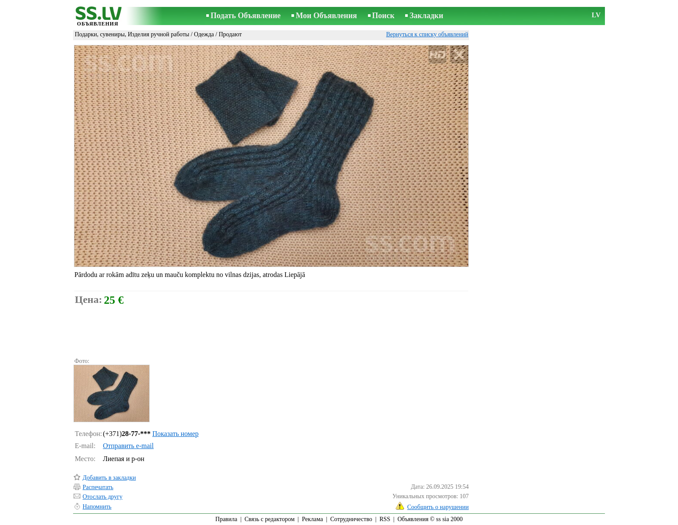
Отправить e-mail (128, 445)
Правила (226, 519)
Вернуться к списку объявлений (427, 34)
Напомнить (97, 506)
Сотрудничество (351, 519)
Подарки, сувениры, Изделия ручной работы (132, 34)
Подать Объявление (246, 15)
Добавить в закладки (109, 477)
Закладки (426, 15)
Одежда (204, 34)
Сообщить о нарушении (438, 507)
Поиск (383, 15)
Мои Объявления (326, 15)
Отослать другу (102, 496)
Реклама (312, 519)
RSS (385, 519)
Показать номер (175, 433)
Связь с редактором (270, 519)
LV (596, 15)
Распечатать (98, 487)
